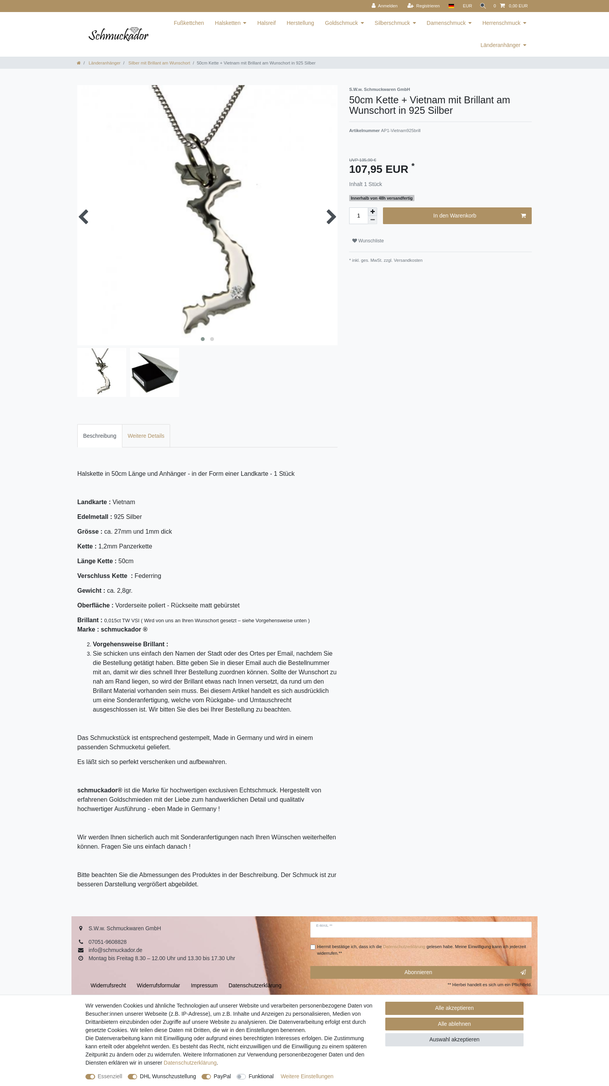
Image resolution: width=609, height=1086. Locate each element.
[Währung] (465, 6)
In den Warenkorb (479, 215)
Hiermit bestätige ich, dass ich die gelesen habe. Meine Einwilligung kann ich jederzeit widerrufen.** (421, 949)
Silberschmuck (392, 23)
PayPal (222, 1076)
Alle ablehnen (454, 1024)
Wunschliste (368, 241)
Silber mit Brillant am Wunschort (158, 63)
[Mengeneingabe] (358, 215)
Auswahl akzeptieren (454, 1039)
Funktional (261, 1076)
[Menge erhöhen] (372, 211)
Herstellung (300, 23)
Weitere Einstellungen (307, 1076)
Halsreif (266, 23)
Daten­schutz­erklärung (190, 1063)
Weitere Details (146, 436)
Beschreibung (100, 436)
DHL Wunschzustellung (168, 1076)
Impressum (204, 985)
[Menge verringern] (372, 220)
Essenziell (110, 1076)
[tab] (99, 435)
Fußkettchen (189, 23)
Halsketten (227, 23)
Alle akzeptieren (454, 1008)
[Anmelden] (382, 6)
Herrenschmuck (501, 23)
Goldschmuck (341, 23)
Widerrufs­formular (158, 985)
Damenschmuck (446, 23)
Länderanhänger (500, 45)
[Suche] (481, 6)
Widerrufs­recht (108, 985)
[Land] (448, 6)
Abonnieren (465, 972)
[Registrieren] (420, 6)
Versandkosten (408, 260)
